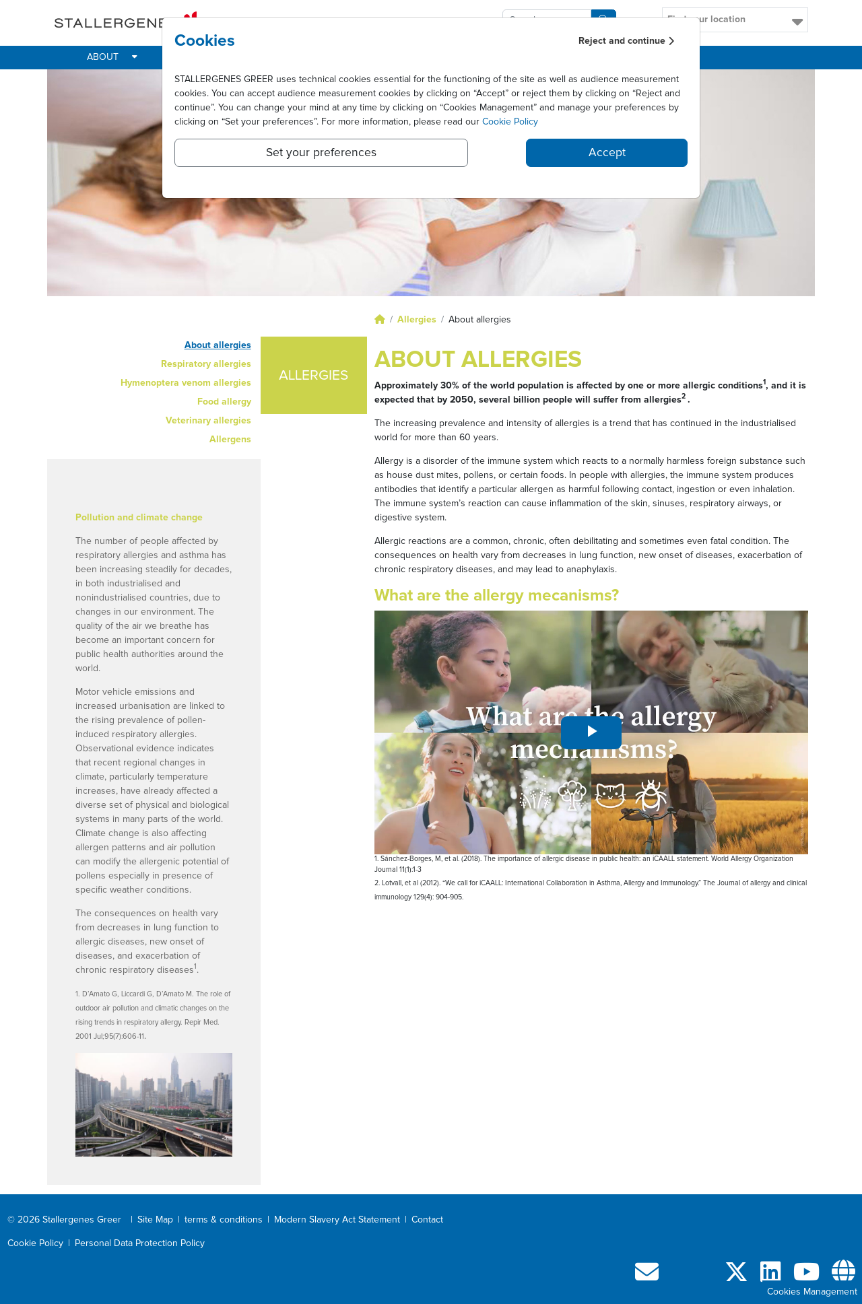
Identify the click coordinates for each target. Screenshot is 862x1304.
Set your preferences (321, 153)
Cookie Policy (510, 122)
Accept (607, 153)
